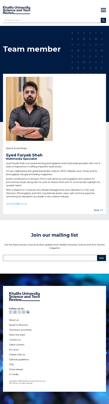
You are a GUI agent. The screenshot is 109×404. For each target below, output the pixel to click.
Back (98, 210)
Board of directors (18, 325)
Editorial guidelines (19, 359)
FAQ (11, 364)
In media (13, 374)
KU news (13, 349)
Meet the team (17, 334)
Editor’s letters (16, 344)
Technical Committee (20, 330)
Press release (16, 369)
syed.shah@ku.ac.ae (16, 203)
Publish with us (17, 354)
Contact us (15, 339)
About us (14, 320)
